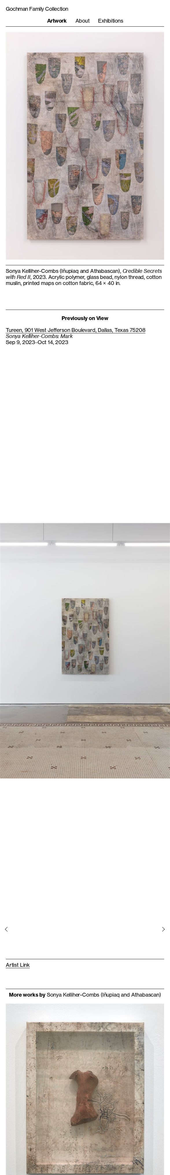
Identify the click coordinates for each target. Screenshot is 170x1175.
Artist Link (18, 965)
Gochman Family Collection (37, 9)
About (82, 20)
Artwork (57, 20)
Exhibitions (110, 20)
